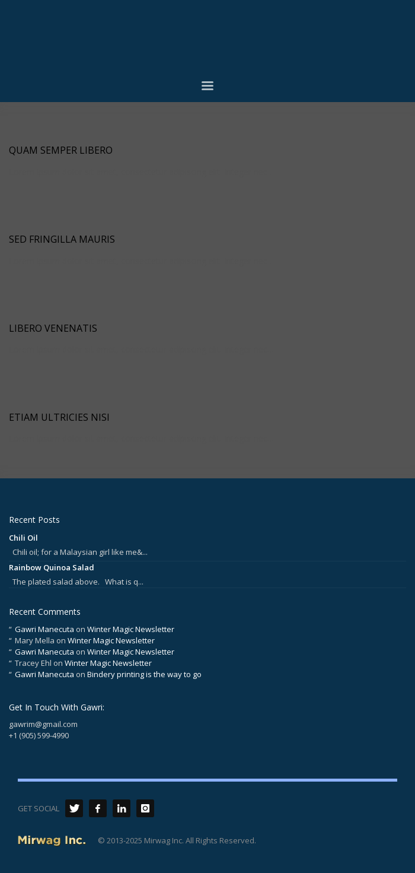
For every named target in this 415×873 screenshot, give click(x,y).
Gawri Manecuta (44, 629)
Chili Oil (23, 537)
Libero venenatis (53, 328)
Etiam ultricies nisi (59, 417)
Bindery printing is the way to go (144, 674)
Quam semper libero (61, 150)
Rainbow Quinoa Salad (51, 567)
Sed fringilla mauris (62, 239)
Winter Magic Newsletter (130, 629)
